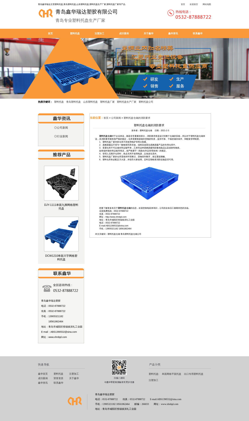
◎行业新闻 (61, 136)
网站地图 (207, 4)
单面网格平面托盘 (171, 374)
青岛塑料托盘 (73, 101)
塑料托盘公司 (146, 101)
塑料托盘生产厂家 (126, 101)
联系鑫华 (197, 33)
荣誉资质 (58, 378)
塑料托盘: (154, 374)
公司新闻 (116, 118)
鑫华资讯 (173, 33)
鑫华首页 (43, 374)
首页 (183, 4)
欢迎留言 (194, 4)
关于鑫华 (148, 33)
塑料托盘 (75, 33)
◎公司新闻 (61, 127)
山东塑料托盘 (90, 101)
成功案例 (124, 33)
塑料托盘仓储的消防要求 (137, 118)
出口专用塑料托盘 (193, 374)
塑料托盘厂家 (107, 101)
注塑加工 (99, 33)
